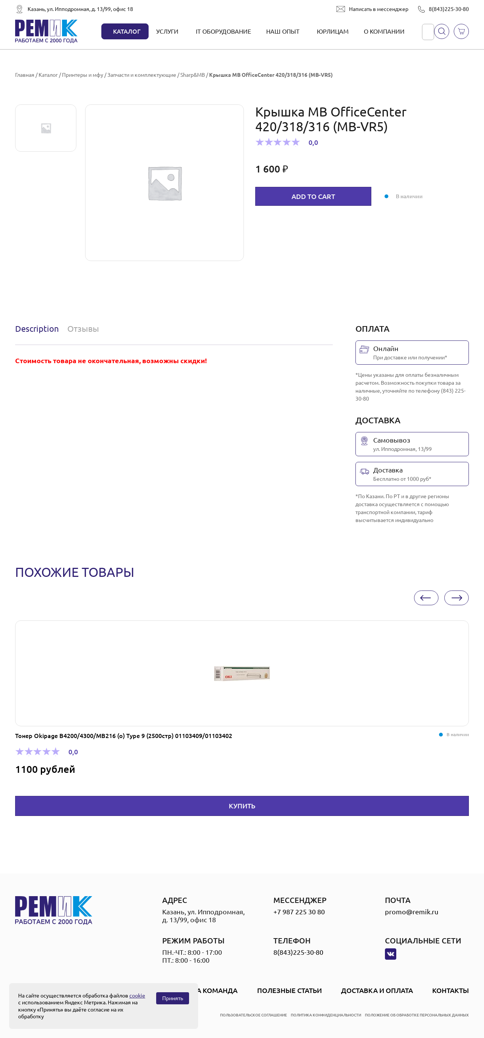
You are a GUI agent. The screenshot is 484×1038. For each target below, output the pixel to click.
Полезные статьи (289, 990)
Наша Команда (208, 990)
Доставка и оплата (377, 990)
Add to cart (313, 196)
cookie (137, 996)
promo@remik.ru (411, 911)
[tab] (38, 329)
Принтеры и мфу (82, 75)
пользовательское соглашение (253, 1015)
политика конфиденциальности (326, 1015)
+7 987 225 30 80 (299, 911)
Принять (172, 998)
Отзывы (83, 328)
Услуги (167, 31)
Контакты (450, 990)
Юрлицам (333, 31)
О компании (384, 31)
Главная (24, 75)
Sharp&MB (192, 75)
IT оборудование (223, 31)
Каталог (127, 31)
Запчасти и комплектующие (141, 75)
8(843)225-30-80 (449, 9)
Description (37, 328)
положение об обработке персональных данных (417, 1015)
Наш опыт (282, 31)
